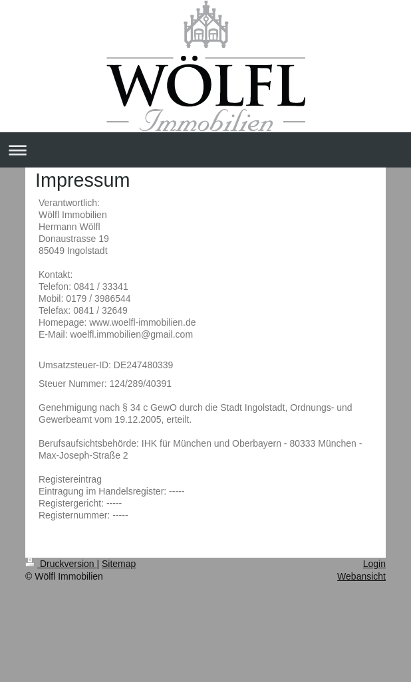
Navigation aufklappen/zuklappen (205, 150)
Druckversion (60, 563)
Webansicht (361, 576)
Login (374, 563)
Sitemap (119, 563)
